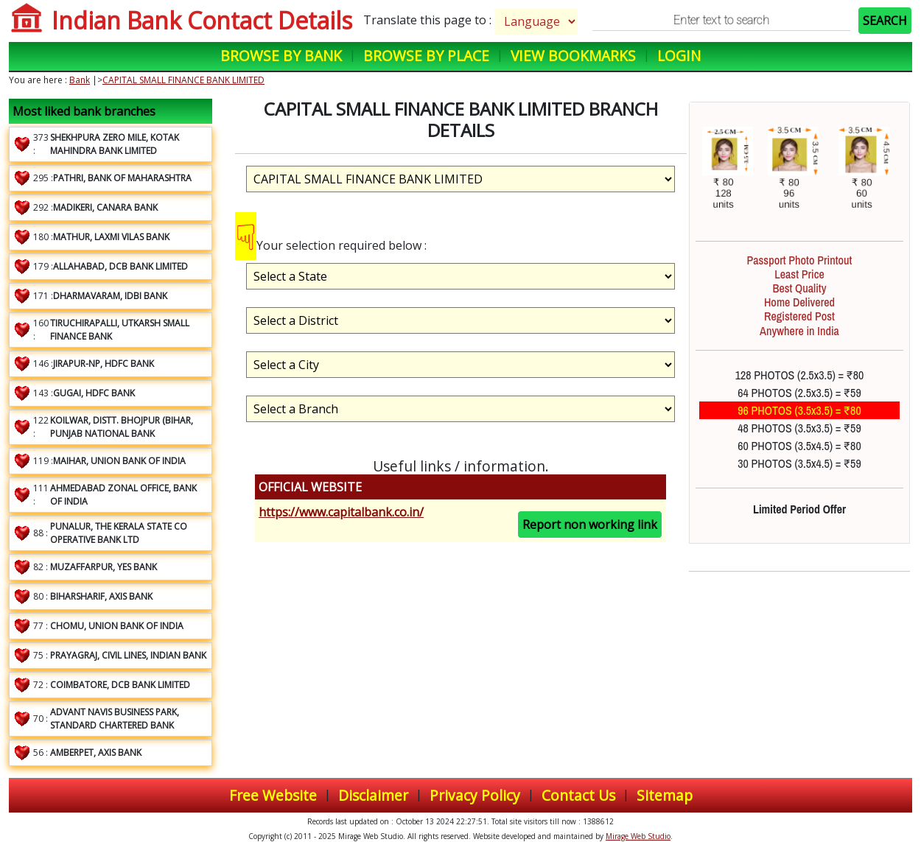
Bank (79, 80)
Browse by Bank (281, 56)
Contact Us (578, 795)
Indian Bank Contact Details (202, 20)
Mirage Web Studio (638, 836)
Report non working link (589, 524)
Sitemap (665, 795)
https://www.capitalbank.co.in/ (341, 512)
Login (679, 56)
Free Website (273, 795)
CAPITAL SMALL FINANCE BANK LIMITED (183, 80)
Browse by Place (426, 56)
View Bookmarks (573, 56)
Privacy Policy (475, 795)
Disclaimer (373, 795)
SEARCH (885, 21)
